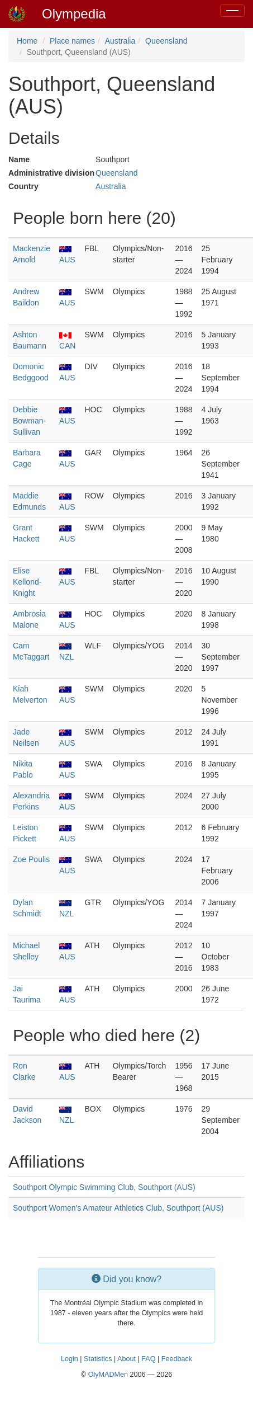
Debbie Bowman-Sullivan (29, 420)
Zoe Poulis (31, 859)
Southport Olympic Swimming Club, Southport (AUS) (104, 1187)
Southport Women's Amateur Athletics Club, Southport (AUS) (118, 1207)
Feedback (176, 1359)
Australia (120, 40)
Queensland (166, 40)
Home (27, 40)
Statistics (98, 1359)
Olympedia (74, 13)
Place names (72, 40)
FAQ (148, 1359)
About (126, 1359)
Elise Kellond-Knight (27, 581)
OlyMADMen (108, 1374)
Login (69, 1359)
